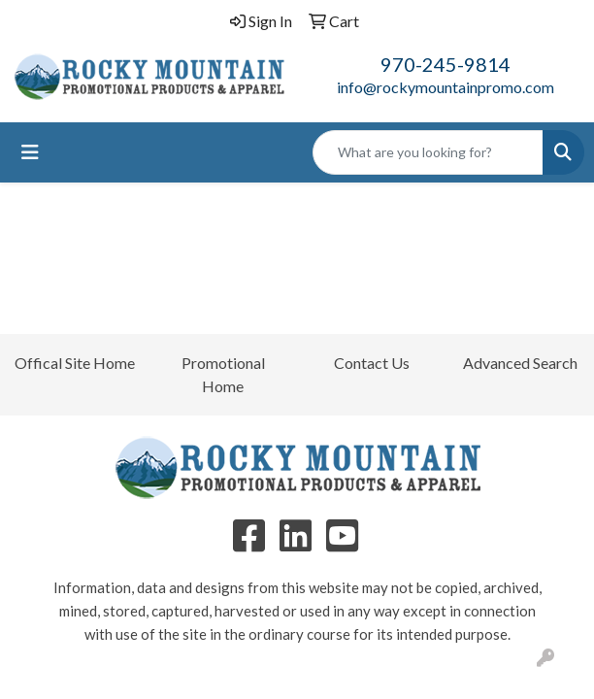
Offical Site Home (75, 362)
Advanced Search (520, 362)
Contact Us (372, 362)
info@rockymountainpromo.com (445, 87)
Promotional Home (223, 374)
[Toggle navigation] (30, 152)
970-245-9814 (445, 64)
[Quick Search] (428, 152)
